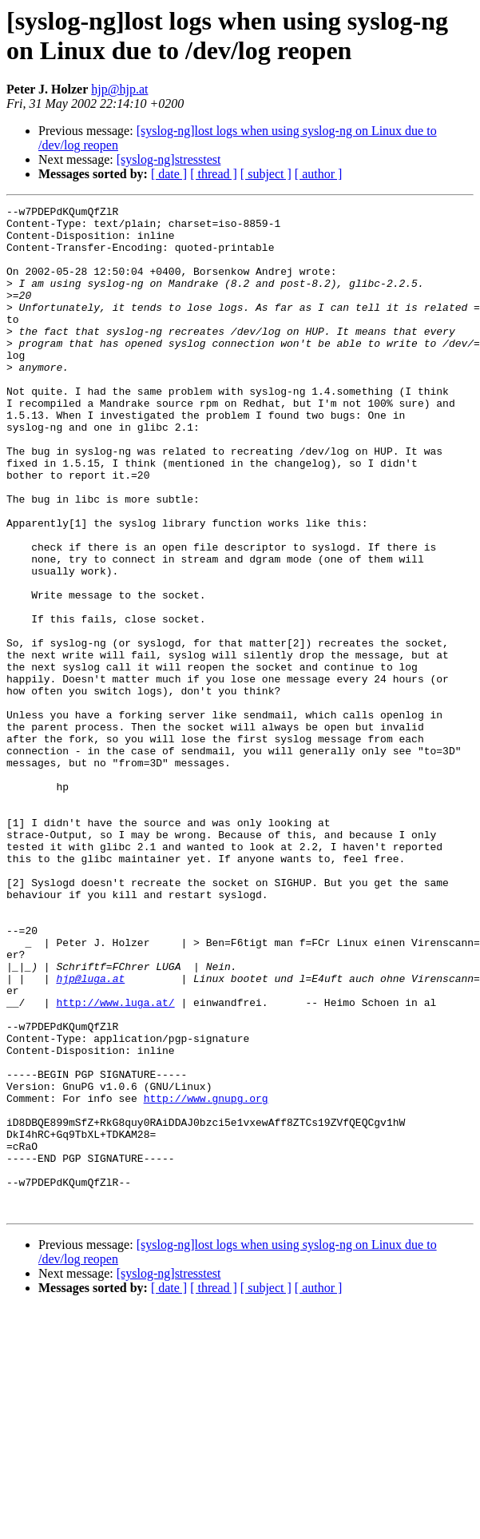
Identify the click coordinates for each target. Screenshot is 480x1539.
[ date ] (169, 174)
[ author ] (319, 174)
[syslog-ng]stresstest (169, 159)
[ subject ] (266, 174)
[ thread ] (213, 174)
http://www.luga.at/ (115, 1162)
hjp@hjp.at (119, 89)
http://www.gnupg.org (206, 1278)
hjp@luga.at (90, 1134)
